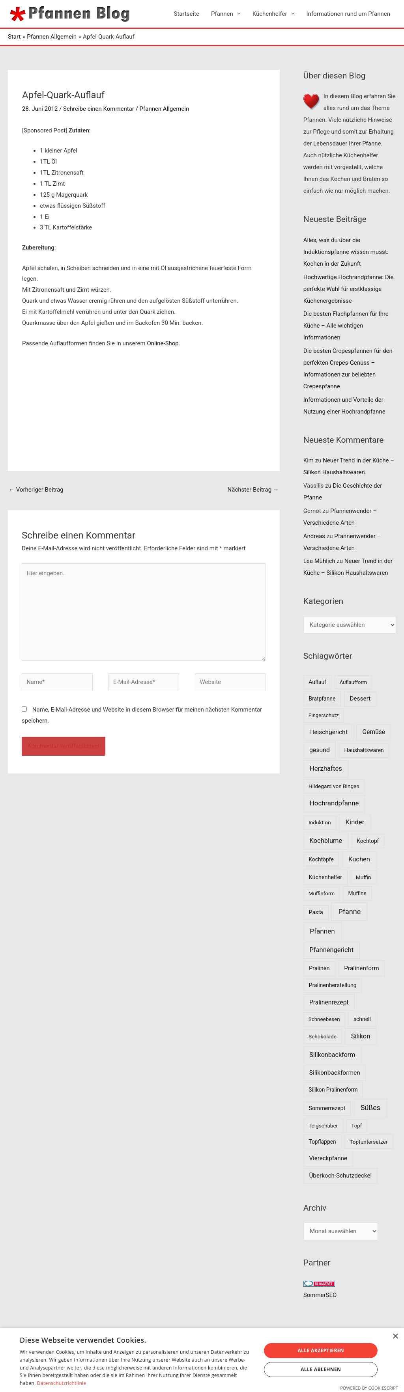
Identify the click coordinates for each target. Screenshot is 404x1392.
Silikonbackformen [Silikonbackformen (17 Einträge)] (334, 1072)
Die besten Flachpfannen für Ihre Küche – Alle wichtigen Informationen (346, 326)
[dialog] (202, 1360)
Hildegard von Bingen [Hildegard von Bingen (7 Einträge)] (334, 786)
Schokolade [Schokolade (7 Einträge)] (323, 1036)
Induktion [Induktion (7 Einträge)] (320, 822)
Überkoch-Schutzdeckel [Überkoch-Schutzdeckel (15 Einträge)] (340, 1175)
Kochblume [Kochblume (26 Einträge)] (326, 840)
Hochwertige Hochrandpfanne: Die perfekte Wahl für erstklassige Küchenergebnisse (348, 289)
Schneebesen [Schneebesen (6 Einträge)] (324, 1019)
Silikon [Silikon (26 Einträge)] (360, 1036)
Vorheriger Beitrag (36, 489)
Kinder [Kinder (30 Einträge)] (355, 822)
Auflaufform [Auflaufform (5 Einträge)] (353, 682)
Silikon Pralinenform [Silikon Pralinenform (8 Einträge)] (333, 1089)
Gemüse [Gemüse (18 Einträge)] (374, 732)
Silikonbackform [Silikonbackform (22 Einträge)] (332, 1054)
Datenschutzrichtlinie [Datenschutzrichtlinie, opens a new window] (61, 1383)
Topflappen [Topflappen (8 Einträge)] (322, 1142)
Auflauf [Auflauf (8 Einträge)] (317, 682)
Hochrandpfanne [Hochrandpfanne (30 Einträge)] (334, 803)
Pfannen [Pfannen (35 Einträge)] (322, 931)
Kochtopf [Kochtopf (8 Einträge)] (368, 841)
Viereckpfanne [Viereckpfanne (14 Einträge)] (328, 1158)
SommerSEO (320, 1295)
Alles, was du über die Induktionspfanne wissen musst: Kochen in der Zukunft (346, 252)
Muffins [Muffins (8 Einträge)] (357, 893)
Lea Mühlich (319, 561)
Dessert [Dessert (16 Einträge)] (360, 698)
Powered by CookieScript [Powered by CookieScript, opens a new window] (369, 1388)
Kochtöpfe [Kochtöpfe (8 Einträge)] (321, 859)
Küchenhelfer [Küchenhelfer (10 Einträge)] (325, 877)
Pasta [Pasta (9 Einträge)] (316, 912)
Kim (308, 460)
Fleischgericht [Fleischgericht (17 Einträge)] (328, 732)
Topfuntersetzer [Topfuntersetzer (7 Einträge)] (368, 1142)
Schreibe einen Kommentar (98, 108)
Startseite (187, 13)
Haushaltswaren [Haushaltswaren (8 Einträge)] (364, 750)
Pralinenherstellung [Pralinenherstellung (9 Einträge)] (333, 985)
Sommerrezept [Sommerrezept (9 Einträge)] (327, 1108)
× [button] (395, 1337)
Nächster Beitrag (253, 489)
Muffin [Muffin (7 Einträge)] (363, 877)
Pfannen (222, 13)
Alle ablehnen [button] (321, 1369)
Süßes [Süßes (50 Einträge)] (370, 1107)
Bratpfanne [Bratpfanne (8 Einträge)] (322, 698)
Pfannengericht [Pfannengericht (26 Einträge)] (332, 950)
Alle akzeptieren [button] (320, 1350)
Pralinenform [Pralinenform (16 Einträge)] (361, 968)
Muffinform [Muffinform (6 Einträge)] (322, 893)
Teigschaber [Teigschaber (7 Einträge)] (323, 1125)
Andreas (314, 536)
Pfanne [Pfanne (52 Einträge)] (349, 912)
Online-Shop (162, 343)
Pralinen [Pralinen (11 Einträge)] (319, 968)
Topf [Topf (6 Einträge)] (356, 1126)
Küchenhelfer (269, 13)
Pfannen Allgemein (164, 108)
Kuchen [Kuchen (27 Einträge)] (359, 859)
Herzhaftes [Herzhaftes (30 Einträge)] (326, 769)
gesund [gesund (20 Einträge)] (319, 750)
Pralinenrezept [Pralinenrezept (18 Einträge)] (329, 1002)
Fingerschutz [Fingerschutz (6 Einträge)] (324, 715)
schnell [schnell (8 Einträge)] (362, 1019)
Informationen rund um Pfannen (348, 13)
